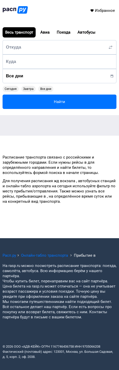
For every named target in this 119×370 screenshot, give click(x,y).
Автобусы (86, 32)
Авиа (44, 32)
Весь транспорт (19, 32)
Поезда (63, 32)
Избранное (102, 10)
